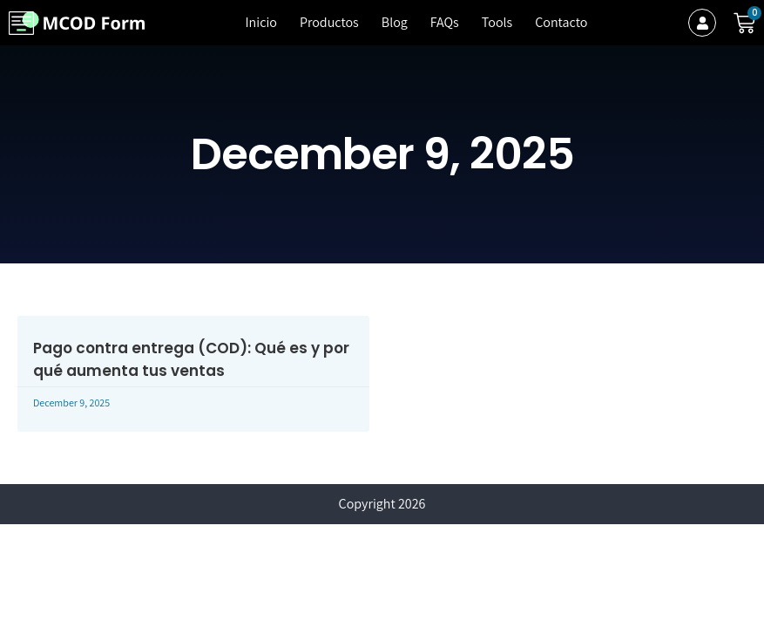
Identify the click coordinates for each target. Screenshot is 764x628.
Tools (497, 22)
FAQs (444, 22)
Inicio (260, 22)
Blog (395, 22)
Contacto (561, 22)
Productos (329, 22)
